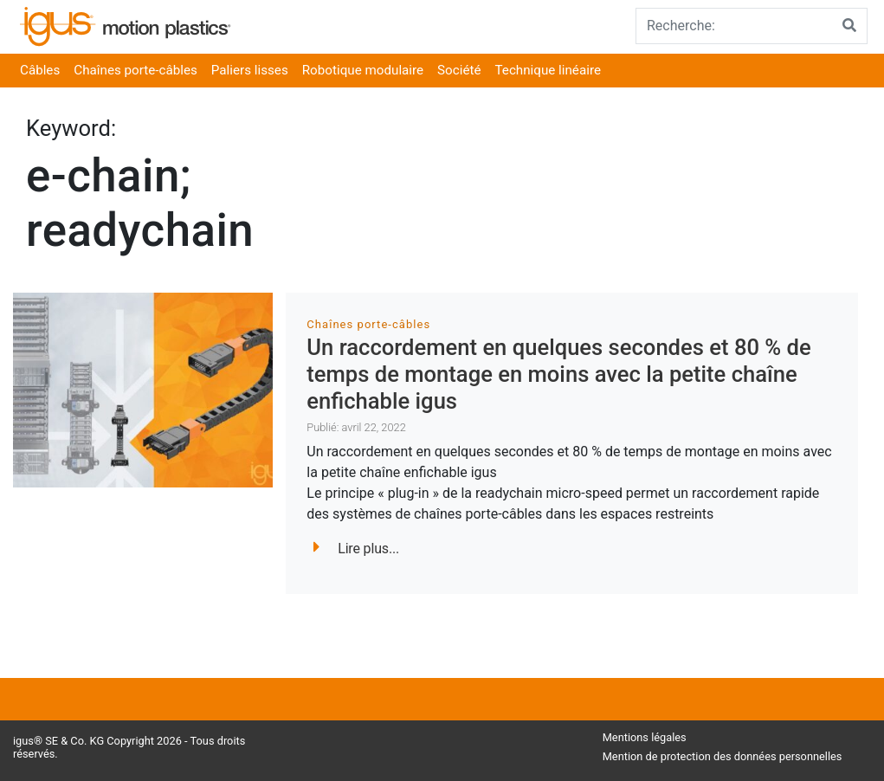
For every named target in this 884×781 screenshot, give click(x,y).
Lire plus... (356, 548)
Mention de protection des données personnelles (722, 756)
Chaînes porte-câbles (135, 70)
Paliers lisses (249, 70)
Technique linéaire (548, 70)
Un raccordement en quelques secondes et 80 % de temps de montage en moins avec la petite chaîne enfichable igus (558, 373)
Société (459, 70)
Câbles (40, 70)
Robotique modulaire (362, 70)
